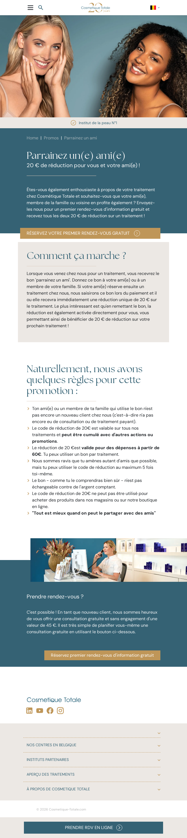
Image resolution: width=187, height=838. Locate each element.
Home (32, 138)
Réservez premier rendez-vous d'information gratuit (102, 655)
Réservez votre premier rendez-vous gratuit (83, 233)
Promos (51, 138)
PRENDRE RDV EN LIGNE (93, 828)
